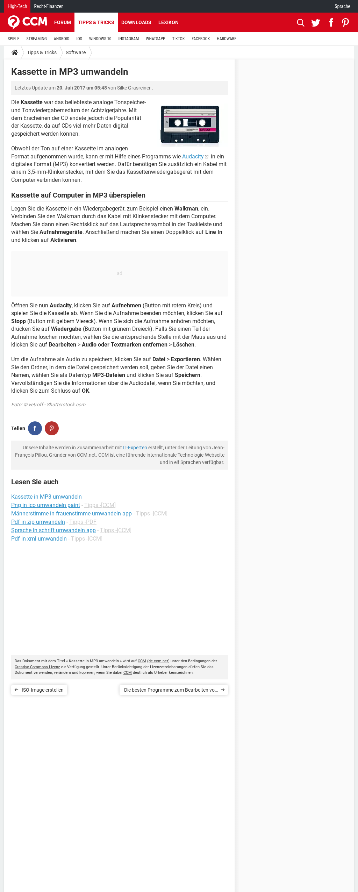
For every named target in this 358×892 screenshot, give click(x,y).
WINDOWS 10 (100, 38)
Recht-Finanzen (48, 6)
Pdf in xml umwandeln (39, 538)
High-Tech (17, 6)
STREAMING (37, 38)
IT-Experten (135, 447)
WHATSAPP (155, 38)
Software (76, 52)
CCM (142, 661)
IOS (79, 38)
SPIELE (14, 38)
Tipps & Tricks (96, 22)
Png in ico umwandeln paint (45, 505)
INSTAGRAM (129, 38)
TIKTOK (178, 38)
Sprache (342, 6)
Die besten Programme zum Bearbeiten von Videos (170, 691)
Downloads (136, 22)
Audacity (193, 156)
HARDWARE (226, 38)
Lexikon (168, 22)
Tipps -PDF (82, 522)
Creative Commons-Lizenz (37, 667)
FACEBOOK (201, 38)
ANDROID (62, 38)
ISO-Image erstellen (43, 690)
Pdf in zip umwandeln (38, 522)
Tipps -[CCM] (100, 505)
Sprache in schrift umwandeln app (53, 530)
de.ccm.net (158, 661)
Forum (62, 22)
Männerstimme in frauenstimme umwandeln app (71, 513)
